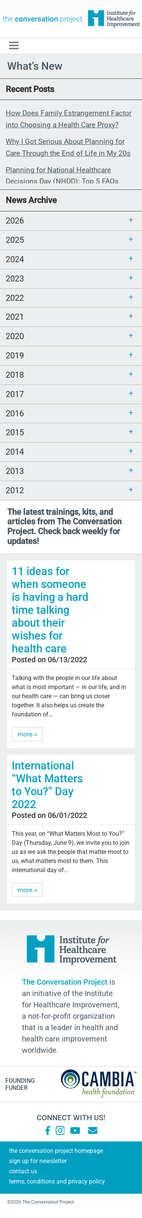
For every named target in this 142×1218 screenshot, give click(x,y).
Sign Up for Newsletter (38, 1161)
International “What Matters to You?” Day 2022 (47, 785)
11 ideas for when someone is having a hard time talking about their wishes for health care (50, 610)
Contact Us (23, 1171)
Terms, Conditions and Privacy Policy (57, 1181)
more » (27, 734)
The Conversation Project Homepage (56, 1150)
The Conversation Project (42, 19)
